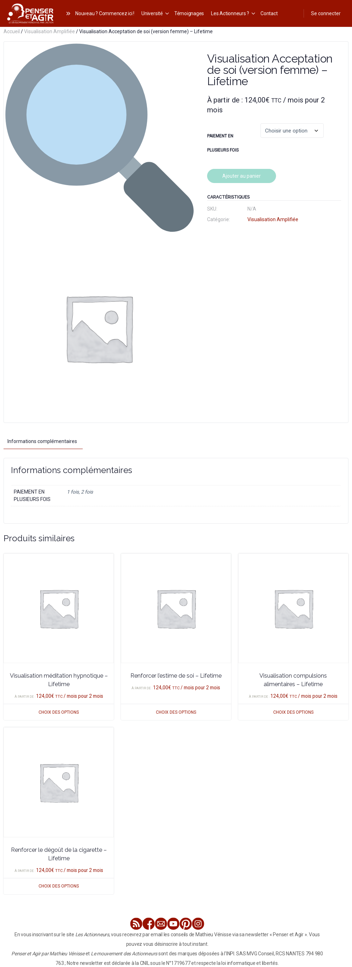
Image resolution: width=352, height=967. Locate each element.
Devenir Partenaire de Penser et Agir (286, 897)
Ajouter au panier (241, 176)
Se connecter (326, 13)
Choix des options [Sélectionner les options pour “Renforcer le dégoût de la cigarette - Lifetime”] (59, 696)
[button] (181, 53)
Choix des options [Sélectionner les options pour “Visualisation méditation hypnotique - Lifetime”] (59, 522)
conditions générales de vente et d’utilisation (183, 916)
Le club (61, 897)
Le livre (42, 897)
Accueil (12, 31)
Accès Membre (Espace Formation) (206, 906)
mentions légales (106, 916)
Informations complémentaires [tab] (42, 251)
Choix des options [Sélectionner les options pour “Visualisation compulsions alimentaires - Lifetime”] (293, 522)
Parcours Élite (87, 897)
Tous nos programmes (183, 897)
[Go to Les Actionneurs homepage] (30, 12)
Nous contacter (227, 897)
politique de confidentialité (293, 916)
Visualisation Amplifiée (49, 31)
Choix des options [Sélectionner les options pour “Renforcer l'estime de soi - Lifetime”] (176, 522)
